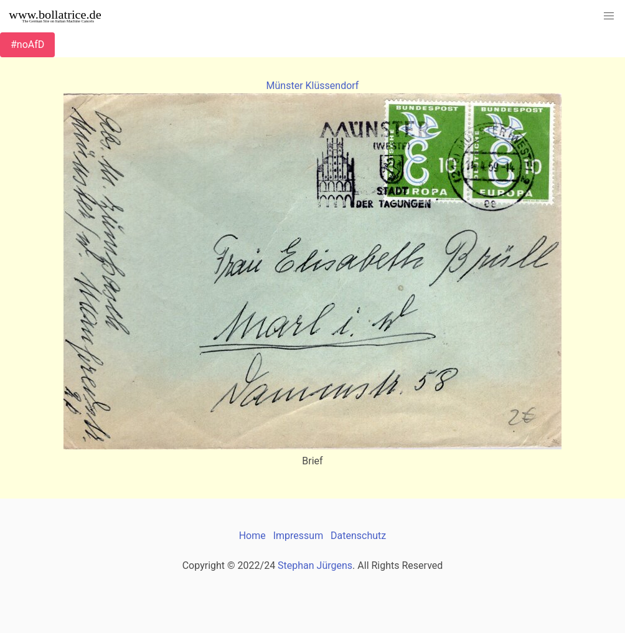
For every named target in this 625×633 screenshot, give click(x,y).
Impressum (298, 536)
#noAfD (27, 44)
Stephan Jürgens (315, 565)
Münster (284, 85)
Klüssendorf (332, 85)
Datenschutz (358, 536)
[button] (609, 16)
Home (252, 536)
